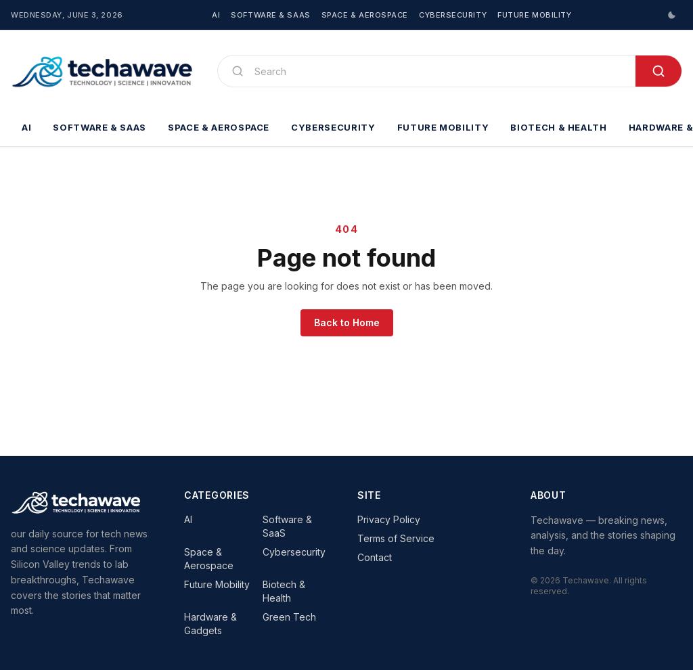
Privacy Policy (388, 519)
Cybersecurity (453, 15)
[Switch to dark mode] (671, 15)
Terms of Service (395, 538)
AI (216, 15)
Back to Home (347, 322)
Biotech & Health (558, 127)
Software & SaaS (270, 15)
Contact (374, 557)
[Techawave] (103, 71)
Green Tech (289, 617)
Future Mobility (534, 15)
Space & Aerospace (364, 15)
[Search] (439, 71)
